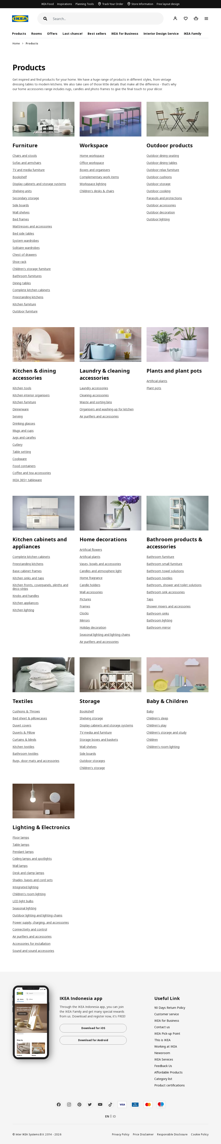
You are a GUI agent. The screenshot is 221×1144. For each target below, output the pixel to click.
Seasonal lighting (24, 908)
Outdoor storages (92, 761)
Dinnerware (21, 409)
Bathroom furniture (160, 557)
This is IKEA (162, 1040)
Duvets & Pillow (24, 732)
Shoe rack (19, 262)
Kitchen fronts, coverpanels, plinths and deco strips (40, 587)
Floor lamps (21, 837)
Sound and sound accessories (33, 951)
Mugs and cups (23, 430)
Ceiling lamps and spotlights (32, 859)
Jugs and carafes (24, 437)
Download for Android (93, 1040)
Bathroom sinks (158, 613)
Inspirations (64, 4)
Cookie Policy (199, 1134)
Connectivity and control (30, 929)
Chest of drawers (25, 255)
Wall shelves (21, 212)
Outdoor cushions (159, 177)
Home (16, 43)
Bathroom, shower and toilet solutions (174, 585)
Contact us (162, 1027)
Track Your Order (112, 4)
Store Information (142, 4)
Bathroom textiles (159, 578)
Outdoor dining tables (162, 163)
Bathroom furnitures (27, 276)
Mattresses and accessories (32, 226)
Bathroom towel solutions (165, 571)
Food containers (24, 466)
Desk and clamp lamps (28, 873)
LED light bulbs (23, 901)
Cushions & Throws (26, 711)
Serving (18, 416)
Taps (150, 599)
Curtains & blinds (24, 740)
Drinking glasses (24, 423)
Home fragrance (91, 578)
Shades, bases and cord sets (33, 880)
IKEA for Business (124, 33)
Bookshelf (20, 177)
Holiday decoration (93, 627)
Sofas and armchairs (27, 163)
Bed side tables (23, 233)
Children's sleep (157, 718)
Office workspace (92, 163)
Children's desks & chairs (97, 191)
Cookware (20, 459)
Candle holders (90, 585)
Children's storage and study (166, 732)
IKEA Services (163, 1059)
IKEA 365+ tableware (27, 480)
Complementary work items (99, 177)
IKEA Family (192, 33)
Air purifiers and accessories (99, 416)
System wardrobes (26, 241)
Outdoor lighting (158, 219)
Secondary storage (26, 198)
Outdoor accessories (161, 205)
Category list (163, 1079)
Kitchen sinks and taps (28, 578)
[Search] (108, 19)
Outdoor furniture (25, 311)
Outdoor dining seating (163, 156)
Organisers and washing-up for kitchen (107, 409)
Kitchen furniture (24, 304)
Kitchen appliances (26, 603)
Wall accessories (91, 592)
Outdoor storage (158, 184)
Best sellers (97, 33)
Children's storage (92, 768)
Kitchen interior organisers (31, 395)
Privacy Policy (120, 1134)
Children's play (156, 725)
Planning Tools (85, 4)
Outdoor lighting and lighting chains (37, 915)
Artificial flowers (91, 550)
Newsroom (162, 1053)
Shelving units (22, 191)
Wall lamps (20, 866)
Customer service (166, 1014)
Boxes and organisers (95, 170)
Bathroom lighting (159, 620)
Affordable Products (168, 1072)
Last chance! (72, 33)
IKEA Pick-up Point (167, 1033)
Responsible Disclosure (172, 1134)
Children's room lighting (163, 747)
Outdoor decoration (161, 212)
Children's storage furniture (32, 269)
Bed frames (21, 219)
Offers (52, 33)
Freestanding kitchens (28, 297)
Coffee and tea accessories (32, 473)
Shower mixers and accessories (169, 606)
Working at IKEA (165, 1046)
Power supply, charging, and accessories (41, 922)
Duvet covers (22, 725)
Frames (85, 606)
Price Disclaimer (143, 1134)
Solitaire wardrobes (26, 248)
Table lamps (21, 845)
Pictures (85, 599)
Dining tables (22, 283)
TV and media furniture (29, 170)
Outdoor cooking (158, 191)
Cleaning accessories (94, 395)
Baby (150, 711)
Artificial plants (157, 381)
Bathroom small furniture (164, 564)
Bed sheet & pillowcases (30, 718)
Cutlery (17, 445)
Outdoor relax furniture (163, 170)
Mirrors (85, 620)
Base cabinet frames (27, 571)
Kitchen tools (22, 388)
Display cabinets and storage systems (39, 184)
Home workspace (92, 156)
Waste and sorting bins (96, 402)
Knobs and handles (26, 596)
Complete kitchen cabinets (31, 290)
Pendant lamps (23, 852)
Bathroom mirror (159, 627)
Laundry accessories (94, 388)
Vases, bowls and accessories (100, 564)
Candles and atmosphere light (101, 571)
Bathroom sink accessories (166, 592)
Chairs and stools (25, 156)
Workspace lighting (93, 184)
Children (152, 740)
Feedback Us (163, 1066)
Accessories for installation (32, 944)
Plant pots (154, 388)
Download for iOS (93, 1028)
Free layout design (168, 4)
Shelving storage (91, 718)
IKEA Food (47, 4)
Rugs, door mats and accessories (36, 761)
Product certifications (169, 1085)
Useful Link (167, 998)
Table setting (22, 452)
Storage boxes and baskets (99, 740)
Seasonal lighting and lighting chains (105, 634)
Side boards (21, 205)
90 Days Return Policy (169, 1008)
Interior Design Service (161, 33)
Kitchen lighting (23, 610)
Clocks (84, 613)
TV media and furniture (96, 732)
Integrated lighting (25, 887)
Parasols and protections (164, 198)
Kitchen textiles (23, 747)
